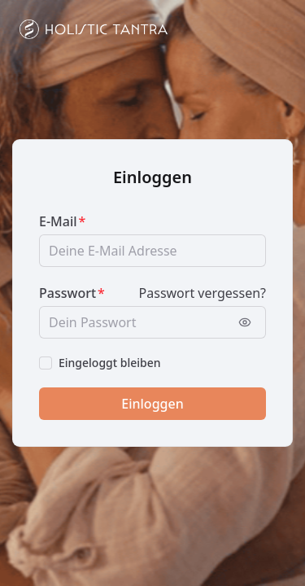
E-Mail (58, 221)
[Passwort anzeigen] (244, 322)
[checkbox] (45, 363)
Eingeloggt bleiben (110, 362)
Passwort (67, 293)
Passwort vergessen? (202, 293)
